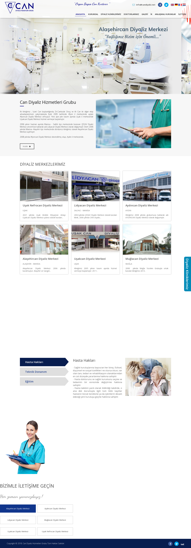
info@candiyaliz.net (145, 4)
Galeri (136, 15)
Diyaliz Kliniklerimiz (96, 15)
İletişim (181, 15)
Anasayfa (60, 15)
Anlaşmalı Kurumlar (161, 15)
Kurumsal (75, 15)
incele (27, 146)
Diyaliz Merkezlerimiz (42, 164)
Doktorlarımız (120, 15)
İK (145, 15)
